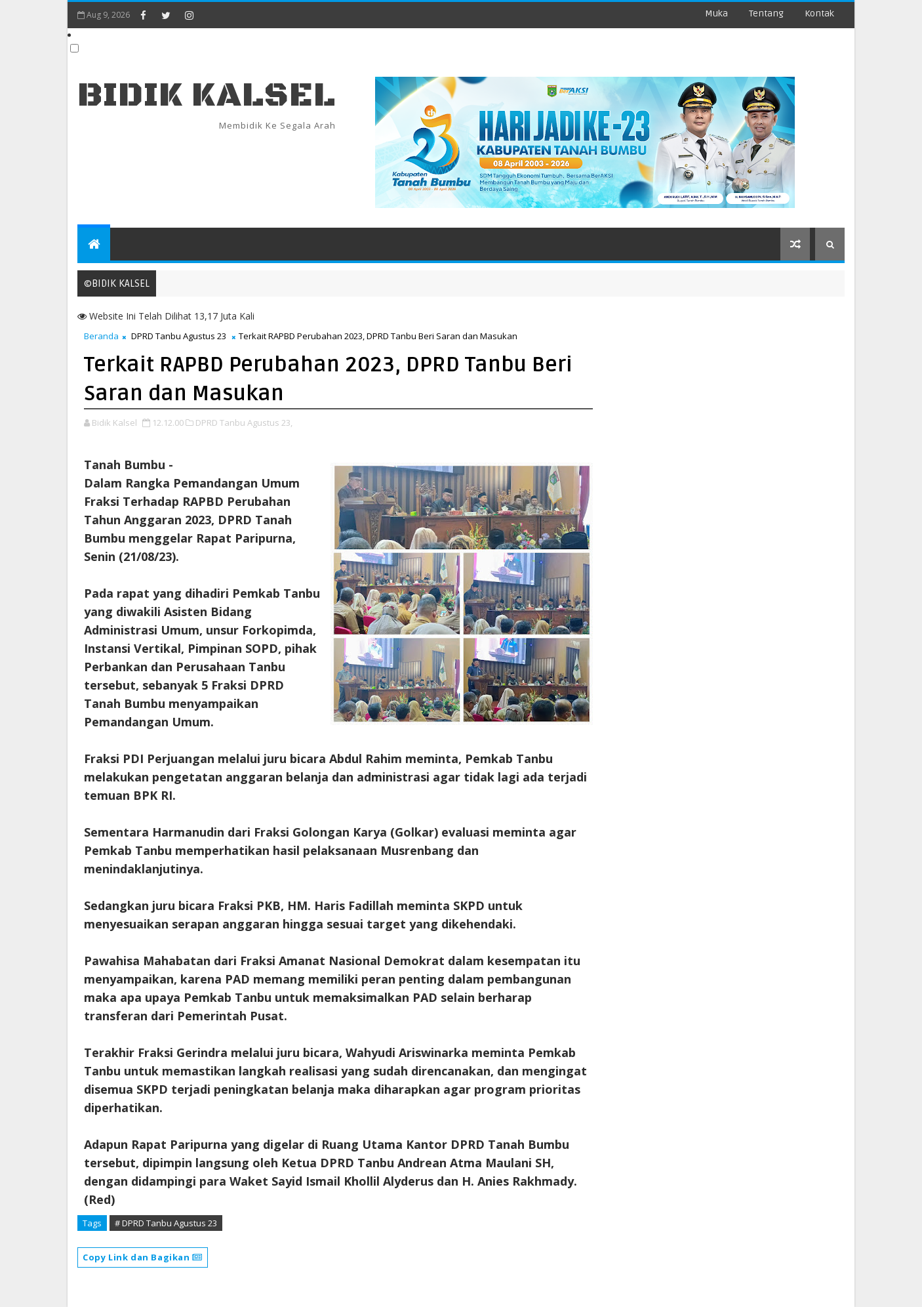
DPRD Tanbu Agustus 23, (243, 422)
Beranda (101, 336)
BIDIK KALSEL (206, 95)
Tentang (766, 13)
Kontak (819, 13)
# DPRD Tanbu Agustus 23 (166, 1223)
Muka (716, 13)
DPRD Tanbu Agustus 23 (178, 336)
